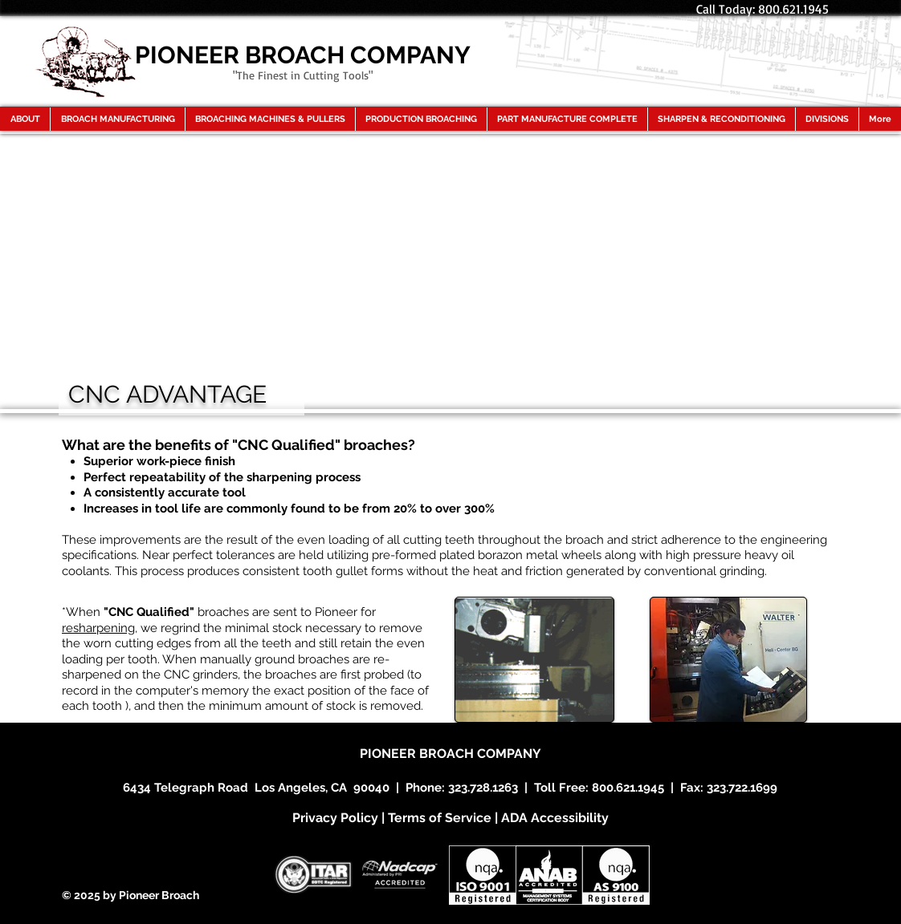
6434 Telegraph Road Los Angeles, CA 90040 (256, 787)
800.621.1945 (628, 787)
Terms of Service (439, 817)
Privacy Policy (335, 817)
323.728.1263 (483, 787)
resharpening (98, 628)
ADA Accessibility (555, 817)
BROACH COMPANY (480, 753)
